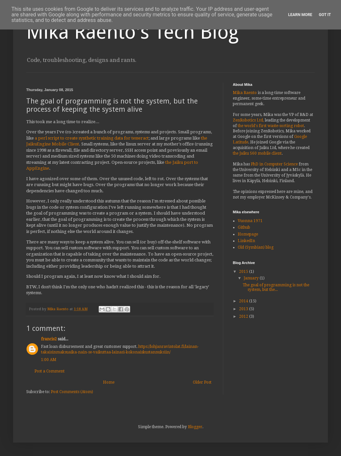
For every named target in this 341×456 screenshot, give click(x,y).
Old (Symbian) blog (255, 247)
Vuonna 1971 (250, 220)
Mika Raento (245, 92)
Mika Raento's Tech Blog (132, 31)
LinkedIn (246, 240)
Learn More (300, 14)
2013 (244, 309)
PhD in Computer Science (274, 164)
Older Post (202, 382)
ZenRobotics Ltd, (248, 120)
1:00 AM (48, 359)
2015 (244, 271)
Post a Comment (49, 371)
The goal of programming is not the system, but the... (276, 287)
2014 (244, 301)
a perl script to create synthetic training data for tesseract (92, 138)
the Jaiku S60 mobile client (257, 153)
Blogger (195, 427)
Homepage (248, 234)
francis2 (49, 339)
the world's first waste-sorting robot (271, 126)
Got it (325, 14)
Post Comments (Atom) (72, 392)
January (252, 278)
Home (108, 382)
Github (244, 227)
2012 (244, 316)
